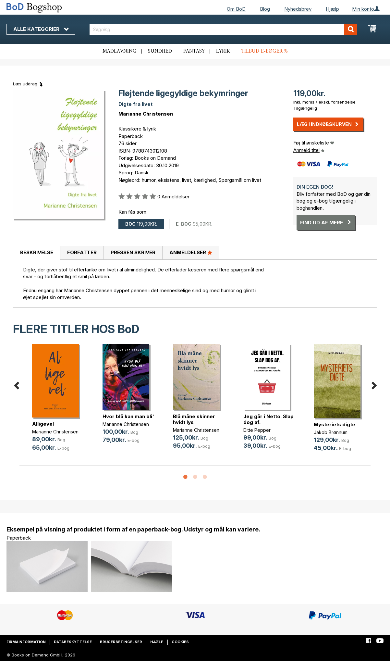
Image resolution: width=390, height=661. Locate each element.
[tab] (36, 253)
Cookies (180, 642)
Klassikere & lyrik (137, 129)
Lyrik (223, 51)
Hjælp (332, 9)
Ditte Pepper (257, 430)
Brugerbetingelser (121, 642)
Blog (265, 9)
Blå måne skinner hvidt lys (194, 419)
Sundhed (160, 51)
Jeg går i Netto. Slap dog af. (268, 419)
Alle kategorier (40, 29)
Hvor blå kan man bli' (128, 416)
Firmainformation (26, 642)
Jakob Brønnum (330, 432)
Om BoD (236, 9)
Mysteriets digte (334, 424)
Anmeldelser (190, 252)
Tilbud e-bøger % (264, 51)
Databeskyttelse (73, 642)
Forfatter (82, 252)
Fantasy (194, 51)
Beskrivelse (36, 252)
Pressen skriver (133, 252)
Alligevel (43, 424)
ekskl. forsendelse (337, 102)
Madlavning (120, 51)
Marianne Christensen (145, 114)
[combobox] (223, 29)
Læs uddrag (25, 83)
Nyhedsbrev (297, 9)
